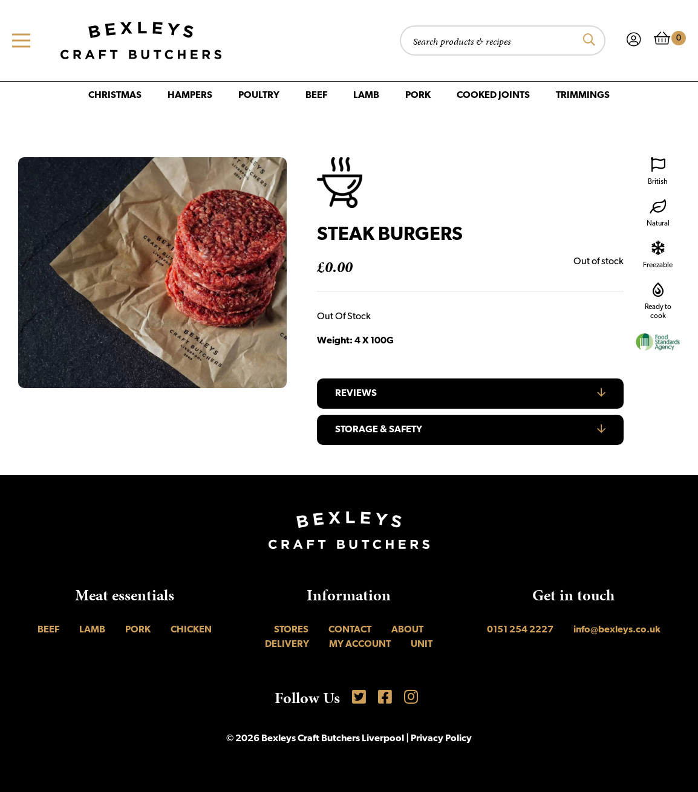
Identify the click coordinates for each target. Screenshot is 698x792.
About (407, 630)
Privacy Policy (441, 739)
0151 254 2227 (520, 630)
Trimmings (583, 95)
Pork (418, 95)
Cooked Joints (493, 95)
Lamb (366, 95)
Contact (349, 630)
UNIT (421, 644)
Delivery (287, 644)
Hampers (190, 95)
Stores (291, 630)
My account (360, 644)
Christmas (115, 95)
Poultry (258, 95)
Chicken (191, 630)
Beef (316, 95)
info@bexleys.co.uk (616, 630)
